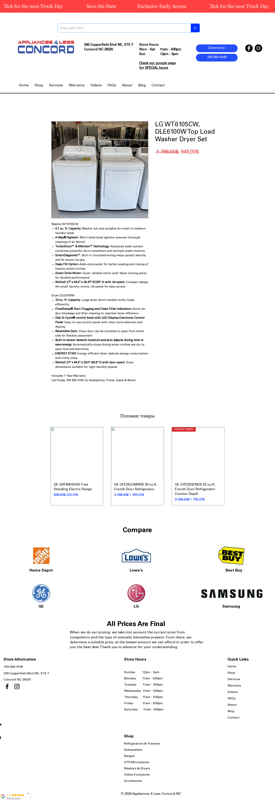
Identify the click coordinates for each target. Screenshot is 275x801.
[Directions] (217, 48)
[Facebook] (249, 48)
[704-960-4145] (217, 57)
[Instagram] (258, 48)
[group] (138, 466)
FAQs (231, 698)
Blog (231, 711)
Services (234, 679)
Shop (231, 673)
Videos (233, 692)
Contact (234, 717)
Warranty (234, 685)
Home (232, 666)
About (232, 705)
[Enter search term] (121, 28)
